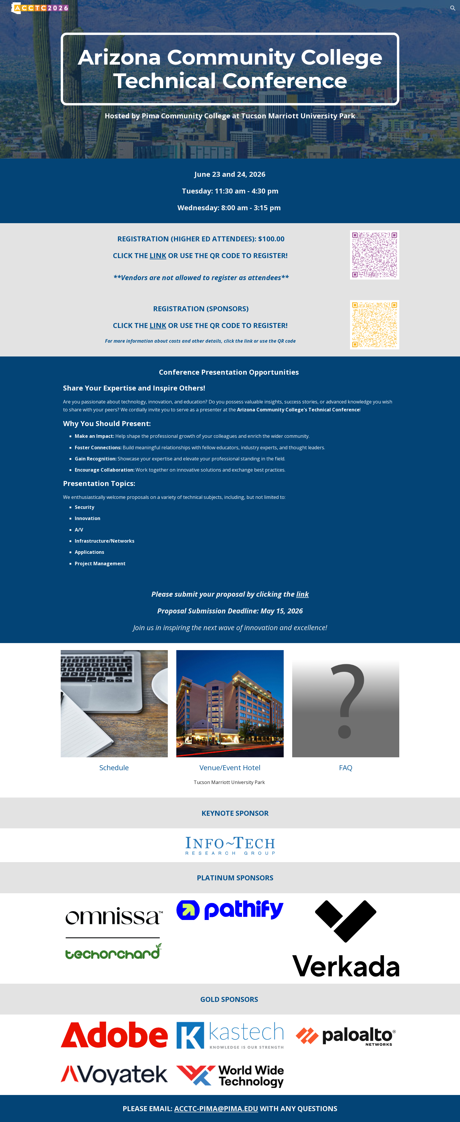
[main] (230, 69)
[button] (453, 8)
